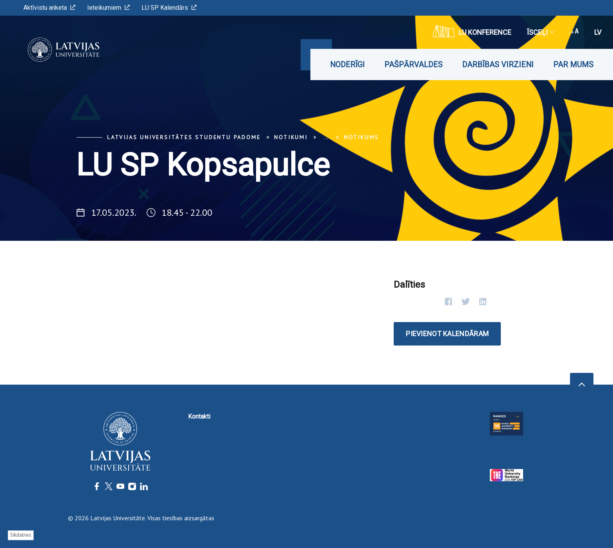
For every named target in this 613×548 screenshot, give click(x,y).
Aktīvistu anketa (49, 7)
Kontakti (199, 416)
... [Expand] (326, 137)
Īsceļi (540, 32)
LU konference (472, 31)
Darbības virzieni (498, 64)
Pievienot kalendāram (447, 334)
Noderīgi (347, 64)
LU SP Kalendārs (169, 7)
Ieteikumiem (108, 7)
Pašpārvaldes (413, 64)
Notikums (361, 137)
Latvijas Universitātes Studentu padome (183, 137)
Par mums (573, 64)
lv (597, 32)
